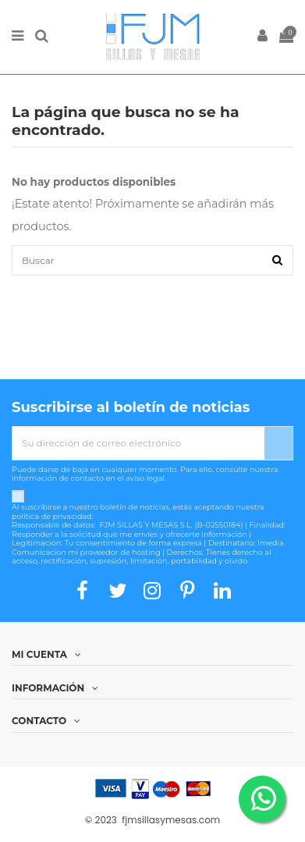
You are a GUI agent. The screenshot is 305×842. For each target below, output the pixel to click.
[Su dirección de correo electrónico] (138, 443)
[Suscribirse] (278, 443)
